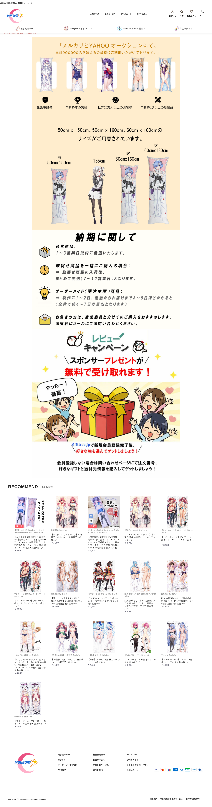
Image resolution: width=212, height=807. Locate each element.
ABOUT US (95, 14)
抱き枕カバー (27, 28)
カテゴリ (62, 760)
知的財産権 (98, 770)
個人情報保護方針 (193, 799)
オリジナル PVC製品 (133, 28)
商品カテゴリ (186, 28)
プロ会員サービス (101, 765)
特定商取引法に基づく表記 (171, 799)
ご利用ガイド (126, 14)
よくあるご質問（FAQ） (138, 765)
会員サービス (110, 14)
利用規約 (153, 799)
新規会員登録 (99, 755)
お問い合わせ (142, 14)
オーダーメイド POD (80, 28)
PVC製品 (62, 770)
